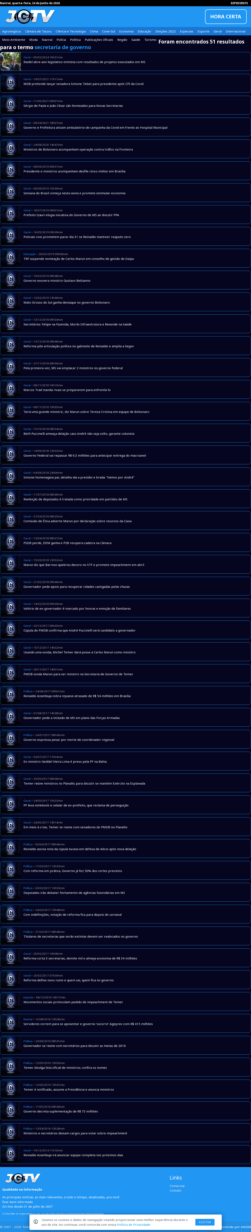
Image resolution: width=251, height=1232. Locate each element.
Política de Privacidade (133, 1224)
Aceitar (205, 1222)
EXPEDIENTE (239, 3)
